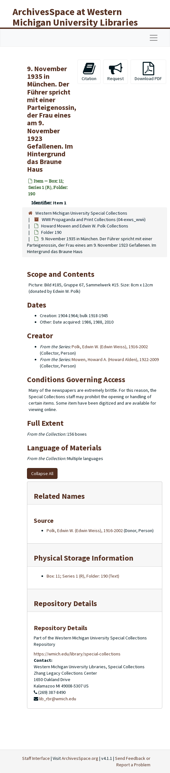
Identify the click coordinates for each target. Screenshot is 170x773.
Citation (89, 71)
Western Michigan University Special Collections (81, 213)
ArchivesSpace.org (80, 758)
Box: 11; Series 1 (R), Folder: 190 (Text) (83, 576)
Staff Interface (36, 758)
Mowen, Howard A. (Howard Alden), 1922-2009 (115, 359)
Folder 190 (51, 232)
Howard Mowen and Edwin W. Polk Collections (84, 226)
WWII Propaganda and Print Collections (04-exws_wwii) (94, 219)
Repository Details (65, 603)
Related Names (59, 496)
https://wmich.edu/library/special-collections (77, 654)
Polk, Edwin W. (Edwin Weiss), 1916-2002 (110, 346)
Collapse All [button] (42, 473)
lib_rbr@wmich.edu (57, 699)
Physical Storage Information (83, 558)
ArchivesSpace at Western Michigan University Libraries (75, 16)
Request (115, 71)
